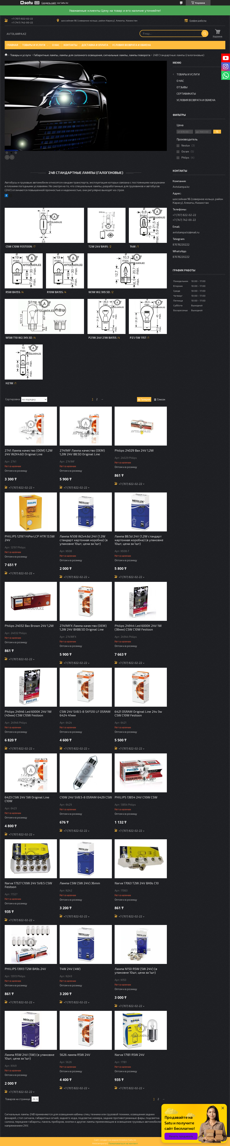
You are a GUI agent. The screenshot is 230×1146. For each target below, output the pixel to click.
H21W (9, 383)
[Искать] (204, 33)
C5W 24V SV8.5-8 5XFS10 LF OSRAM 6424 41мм (85, 713)
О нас (55, 45)
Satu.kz (132, 1139)
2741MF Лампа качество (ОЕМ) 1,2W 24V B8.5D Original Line (82, 452)
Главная (12, 45)
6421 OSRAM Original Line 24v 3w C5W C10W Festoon (138, 713)
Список (161, 399)
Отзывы (182, 87)
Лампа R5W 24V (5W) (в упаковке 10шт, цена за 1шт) (29, 1056)
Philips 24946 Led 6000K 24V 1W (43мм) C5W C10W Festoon (28, 713)
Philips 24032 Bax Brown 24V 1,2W (29, 625)
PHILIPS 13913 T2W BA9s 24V (25, 969)
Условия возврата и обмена (131, 45)
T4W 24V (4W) (70, 969)
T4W (133, 246)
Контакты (70, 45)
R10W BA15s (55, 292)
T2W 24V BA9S (98, 246)
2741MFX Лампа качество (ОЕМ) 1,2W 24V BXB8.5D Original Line (83, 627)
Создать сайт (49, 2)
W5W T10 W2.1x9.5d (19, 337)
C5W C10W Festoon (19, 246)
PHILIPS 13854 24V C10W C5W (136, 797)
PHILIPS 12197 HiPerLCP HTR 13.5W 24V (30, 538)
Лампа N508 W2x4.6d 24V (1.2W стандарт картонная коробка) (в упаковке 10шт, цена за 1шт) (84, 539)
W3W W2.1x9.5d (99, 292)
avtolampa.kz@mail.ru (186, 232)
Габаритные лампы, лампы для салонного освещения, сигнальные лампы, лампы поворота (92, 55)
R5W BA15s (13, 292)
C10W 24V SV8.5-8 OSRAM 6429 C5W (86, 797)
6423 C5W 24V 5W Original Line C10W (27, 799)
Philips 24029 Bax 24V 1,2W (134, 450)
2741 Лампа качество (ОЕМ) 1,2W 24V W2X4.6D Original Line (28, 452)
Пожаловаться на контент (123, 1143)
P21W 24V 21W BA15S (102, 337)
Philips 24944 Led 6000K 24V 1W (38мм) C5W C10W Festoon (138, 627)
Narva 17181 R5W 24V (129, 1054)
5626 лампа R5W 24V (75, 1054)
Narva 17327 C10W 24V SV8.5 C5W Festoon (28, 885)
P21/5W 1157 (138, 337)
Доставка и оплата (94, 45)
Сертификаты (186, 93)
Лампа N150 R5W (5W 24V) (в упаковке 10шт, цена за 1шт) (136, 970)
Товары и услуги (33, 45)
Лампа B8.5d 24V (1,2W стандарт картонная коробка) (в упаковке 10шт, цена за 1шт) (139, 539)
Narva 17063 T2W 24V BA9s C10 (137, 883)
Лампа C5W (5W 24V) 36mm (80, 883)
